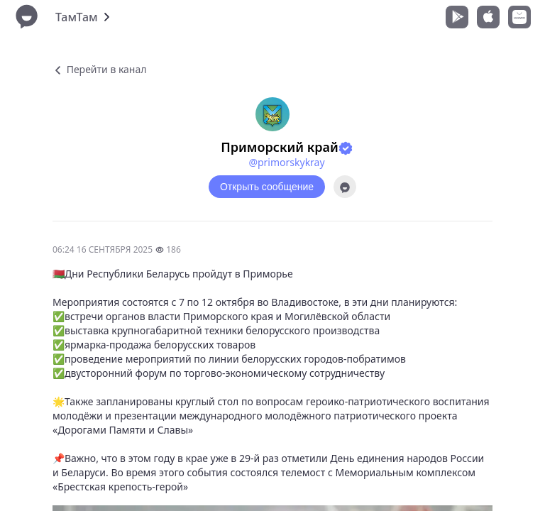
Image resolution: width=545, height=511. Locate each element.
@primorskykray (286, 162)
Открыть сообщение (267, 186)
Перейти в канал (99, 69)
